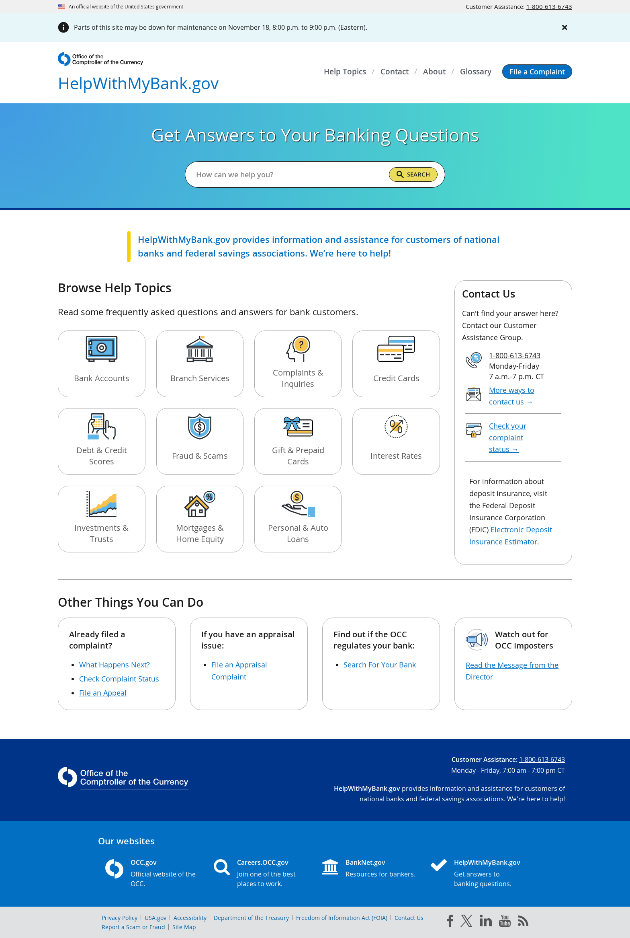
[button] (537, 71)
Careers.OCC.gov (262, 862)
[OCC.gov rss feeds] (523, 922)
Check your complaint (507, 437)
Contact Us (409, 918)
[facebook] (450, 922)
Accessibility (190, 918)
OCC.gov (144, 862)
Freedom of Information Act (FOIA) (341, 918)
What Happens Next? (114, 664)
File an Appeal (103, 693)
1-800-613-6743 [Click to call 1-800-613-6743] (549, 6)
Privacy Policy (119, 918)
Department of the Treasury (251, 918)
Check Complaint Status (119, 678)
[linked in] (486, 922)
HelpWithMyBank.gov (487, 862)
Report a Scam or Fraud (133, 927)
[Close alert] (565, 27)
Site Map (184, 927)
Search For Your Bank (380, 664)
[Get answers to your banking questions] (289, 174)
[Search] (413, 174)
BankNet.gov (365, 862)
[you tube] (505, 922)
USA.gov (155, 918)
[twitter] (466, 922)
